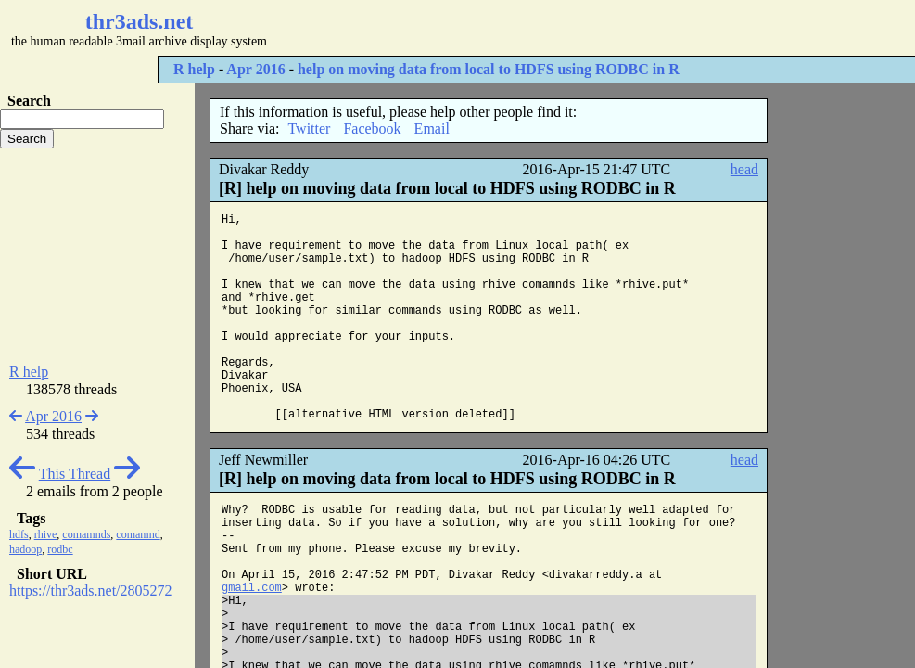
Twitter (308, 128)
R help (194, 69)
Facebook (371, 128)
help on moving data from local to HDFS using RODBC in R (489, 69)
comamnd (137, 534)
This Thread (74, 474)
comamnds (86, 534)
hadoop (25, 549)
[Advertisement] (552, 28)
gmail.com (252, 588)
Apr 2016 (255, 69)
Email (432, 128)
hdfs (19, 534)
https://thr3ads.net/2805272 (90, 590)
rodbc (59, 549)
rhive (45, 534)
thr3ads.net (139, 21)
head (744, 169)
